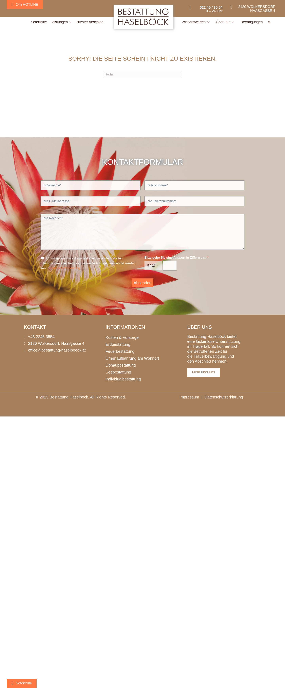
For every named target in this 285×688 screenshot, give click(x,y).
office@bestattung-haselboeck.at (57, 350)
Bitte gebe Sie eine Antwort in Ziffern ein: (176, 257)
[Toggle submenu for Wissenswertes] (208, 22)
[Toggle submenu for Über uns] (233, 22)
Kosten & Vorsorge (122, 337)
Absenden (142, 283)
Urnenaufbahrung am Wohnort (132, 358)
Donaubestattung (121, 365)
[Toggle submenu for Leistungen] (70, 22)
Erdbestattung (118, 344)
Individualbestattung (123, 379)
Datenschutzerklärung (64, 268)
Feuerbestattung (120, 351)
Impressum (189, 397)
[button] (269, 22)
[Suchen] (142, 74)
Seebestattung (118, 372)
